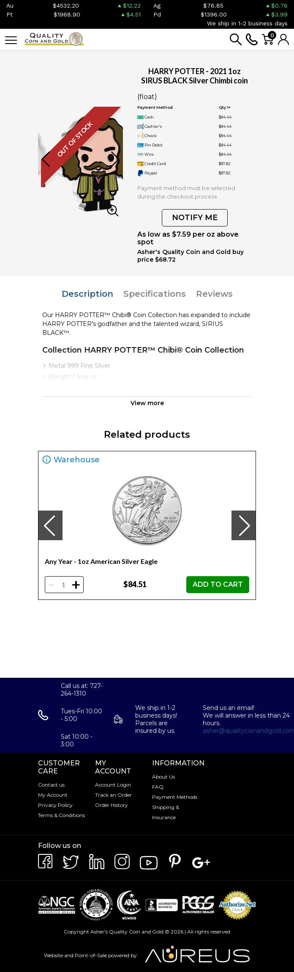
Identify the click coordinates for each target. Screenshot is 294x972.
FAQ (157, 787)
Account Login (113, 784)
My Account (53, 795)
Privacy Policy (55, 805)
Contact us (51, 784)
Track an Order (113, 795)
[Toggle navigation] (11, 39)
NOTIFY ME (195, 217)
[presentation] (50, 525)
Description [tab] (87, 294)
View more (147, 403)
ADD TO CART (218, 584)
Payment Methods (174, 797)
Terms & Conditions (61, 815)
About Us (163, 776)
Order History (111, 805)
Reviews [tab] (214, 294)
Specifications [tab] (154, 294)
